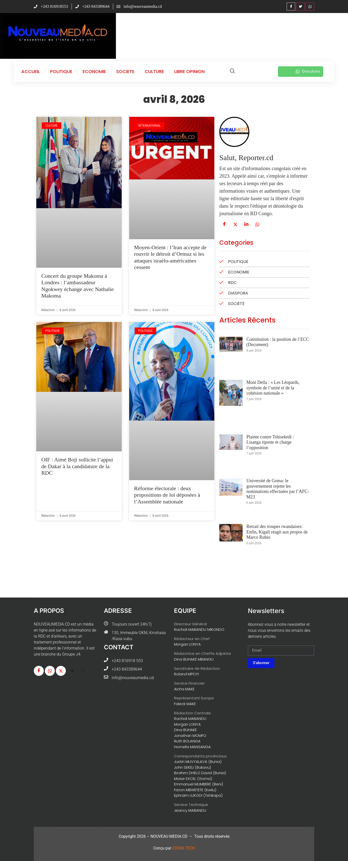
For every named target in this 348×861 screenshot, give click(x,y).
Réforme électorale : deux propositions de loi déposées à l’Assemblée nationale (167, 495)
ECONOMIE (94, 71)
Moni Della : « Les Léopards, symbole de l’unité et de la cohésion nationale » (272, 388)
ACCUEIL (30, 71)
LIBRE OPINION (189, 71)
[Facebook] (291, 7)
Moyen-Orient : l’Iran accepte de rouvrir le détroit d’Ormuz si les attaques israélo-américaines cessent (170, 257)
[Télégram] (72, 671)
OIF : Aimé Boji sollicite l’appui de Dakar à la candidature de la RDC (77, 466)
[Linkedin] (246, 225)
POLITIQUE (61, 71)
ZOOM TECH (183, 848)
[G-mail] (83, 671)
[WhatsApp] (310, 7)
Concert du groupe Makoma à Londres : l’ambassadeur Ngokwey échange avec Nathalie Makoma (77, 286)
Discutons (307, 71)
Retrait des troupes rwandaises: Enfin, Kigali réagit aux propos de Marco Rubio (277, 532)
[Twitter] (300, 7)
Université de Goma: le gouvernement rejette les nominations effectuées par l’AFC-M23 (277, 488)
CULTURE (154, 71)
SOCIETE (125, 71)
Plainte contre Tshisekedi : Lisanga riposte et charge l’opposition (270, 442)
